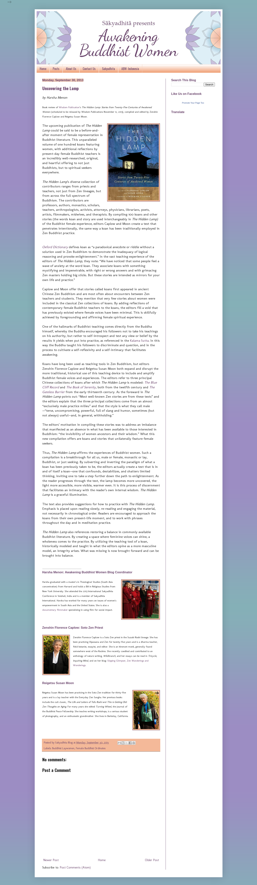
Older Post (152, 860)
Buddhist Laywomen (63, 748)
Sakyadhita (108, 68)
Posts (56, 68)
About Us (71, 68)
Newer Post (51, 860)
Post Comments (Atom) (75, 867)
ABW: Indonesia (130, 68)
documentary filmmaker (55, 609)
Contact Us (89, 68)
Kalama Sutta (139, 340)
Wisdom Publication (69, 107)
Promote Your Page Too (193, 103)
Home (43, 68)
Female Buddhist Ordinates (90, 748)
